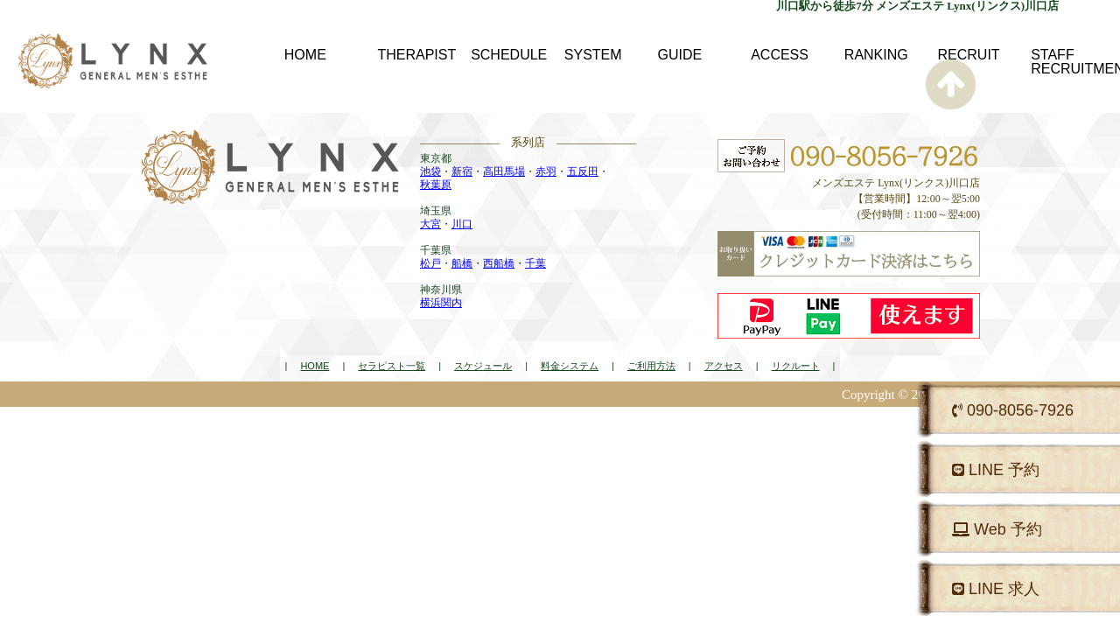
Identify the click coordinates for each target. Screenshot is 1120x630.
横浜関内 (441, 303)
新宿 (462, 171)
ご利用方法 (651, 365)
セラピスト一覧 (391, 365)
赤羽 (546, 171)
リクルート (796, 365)
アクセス (723, 365)
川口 (462, 224)
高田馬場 (504, 171)
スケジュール (483, 365)
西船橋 (498, 263)
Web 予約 (997, 529)
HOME (314, 365)
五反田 (582, 171)
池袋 (430, 171)
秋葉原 (436, 184)
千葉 (535, 263)
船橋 (462, 263)
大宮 (430, 224)
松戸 (430, 263)
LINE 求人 (996, 589)
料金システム (569, 365)
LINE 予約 (996, 470)
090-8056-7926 (1013, 410)
